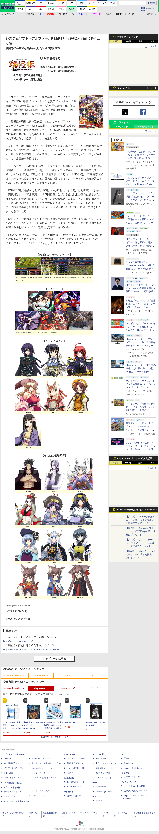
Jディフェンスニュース (106, 763)
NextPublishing (38, 796)
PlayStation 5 (41, 675)
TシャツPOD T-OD (76, 768)
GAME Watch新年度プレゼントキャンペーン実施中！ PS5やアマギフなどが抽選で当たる (137, 511)
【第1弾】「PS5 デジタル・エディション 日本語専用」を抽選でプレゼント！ (140, 519)
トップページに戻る (54, 658)
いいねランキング (146, 127)
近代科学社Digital (74, 796)
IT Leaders (8, 773)
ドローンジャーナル (13, 778)
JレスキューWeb (103, 773)
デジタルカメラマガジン (14, 792)
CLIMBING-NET (74, 787)
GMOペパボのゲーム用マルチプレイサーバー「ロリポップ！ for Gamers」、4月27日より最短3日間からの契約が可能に (140, 449)
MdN (94, 783)
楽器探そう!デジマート (77, 763)
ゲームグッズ (68, 688)
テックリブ (97, 796)
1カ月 (152, 41)
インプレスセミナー (40, 773)
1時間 (115, 41)
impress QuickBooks (133, 768)
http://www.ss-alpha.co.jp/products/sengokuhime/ (31, 649)
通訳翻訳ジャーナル (104, 768)
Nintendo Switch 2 (14, 675)
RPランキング (121, 127)
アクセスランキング (127, 37)
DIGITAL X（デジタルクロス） (45, 778)
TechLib (99, 800)
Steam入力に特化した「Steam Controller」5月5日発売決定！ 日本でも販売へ (140, 265)
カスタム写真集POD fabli (135, 791)
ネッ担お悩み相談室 (13, 783)
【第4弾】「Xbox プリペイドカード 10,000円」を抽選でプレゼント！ (141, 554)
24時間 (128, 41)
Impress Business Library (43, 768)
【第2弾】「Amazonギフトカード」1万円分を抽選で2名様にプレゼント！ (141, 531)
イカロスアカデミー (104, 778)
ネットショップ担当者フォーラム (46, 763)
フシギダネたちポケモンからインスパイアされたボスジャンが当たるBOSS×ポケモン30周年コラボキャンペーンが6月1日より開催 (141, 330)
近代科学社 (69, 792)
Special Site (123, 88)
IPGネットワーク (128, 782)
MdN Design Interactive (106, 792)
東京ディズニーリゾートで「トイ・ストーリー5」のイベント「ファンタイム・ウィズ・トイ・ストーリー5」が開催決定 (140, 430)
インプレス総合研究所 (14, 768)
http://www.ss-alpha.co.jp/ (18, 641)
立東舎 (70, 773)
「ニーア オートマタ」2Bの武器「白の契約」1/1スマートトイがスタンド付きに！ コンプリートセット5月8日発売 (141, 200)
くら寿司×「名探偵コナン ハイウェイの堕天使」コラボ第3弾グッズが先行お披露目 (140, 154)
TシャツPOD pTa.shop (134, 786)
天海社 (127, 758)
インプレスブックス (40, 791)
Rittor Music (69, 754)
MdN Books (101, 787)
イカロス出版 (98, 754)
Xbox (67, 675)
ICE (122, 754)
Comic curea (129, 763)
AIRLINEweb (101, 758)
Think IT (7, 758)
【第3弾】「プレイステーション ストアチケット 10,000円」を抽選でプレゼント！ (140, 542)
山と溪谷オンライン (76, 782)
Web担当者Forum (11, 763)
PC (72, 14)
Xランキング (123, 122)
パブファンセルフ (132, 777)
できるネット (10, 796)
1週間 (139, 41)
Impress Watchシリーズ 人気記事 (134, 458)
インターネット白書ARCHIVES (17, 801)
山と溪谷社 (69, 778)
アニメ (94, 675)
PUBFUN (125, 773)
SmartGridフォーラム (41, 758)
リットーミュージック (77, 758)
